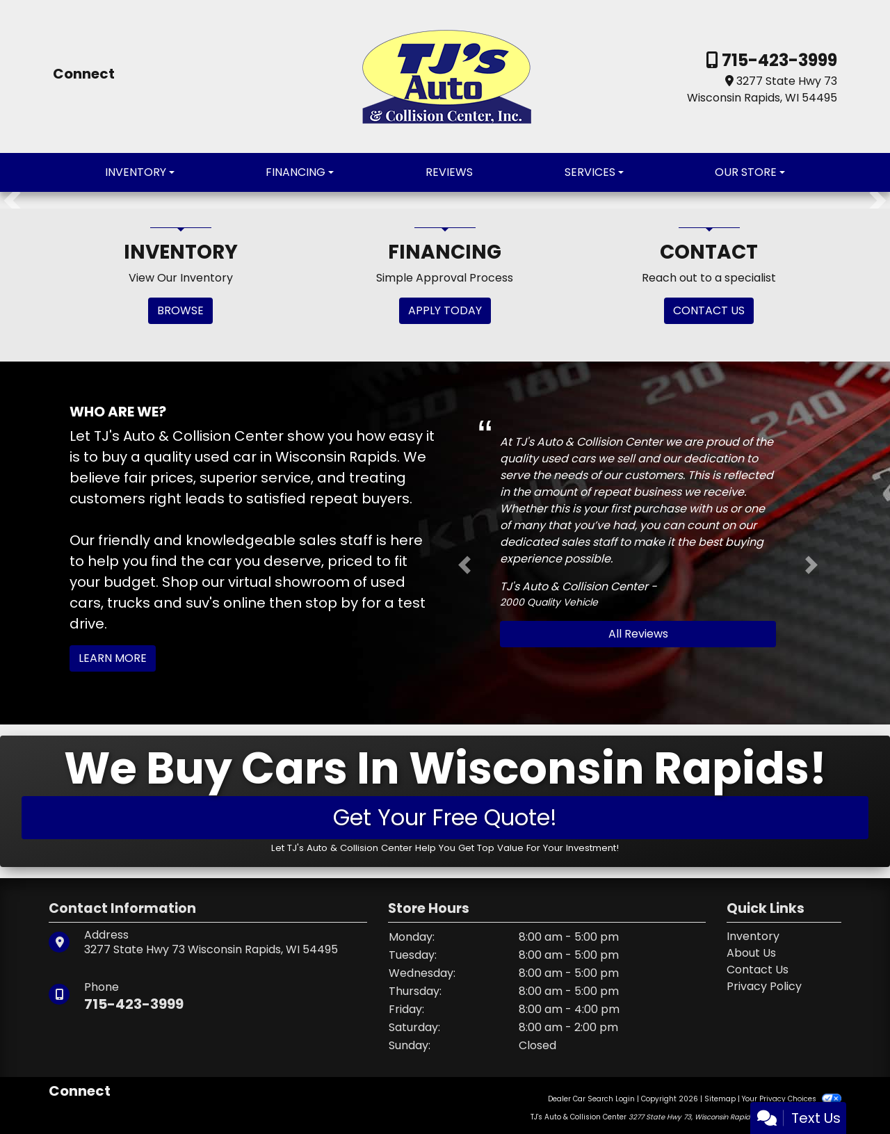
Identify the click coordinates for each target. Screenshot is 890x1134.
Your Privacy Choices (791, 1099)
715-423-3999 (777, 60)
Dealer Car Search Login (591, 1099)
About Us (751, 953)
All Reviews (638, 634)
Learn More (113, 658)
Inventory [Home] (753, 936)
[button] (12, 200)
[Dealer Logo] (445, 75)
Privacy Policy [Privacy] (764, 986)
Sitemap (720, 1099)
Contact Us (757, 970)
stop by (331, 603)
